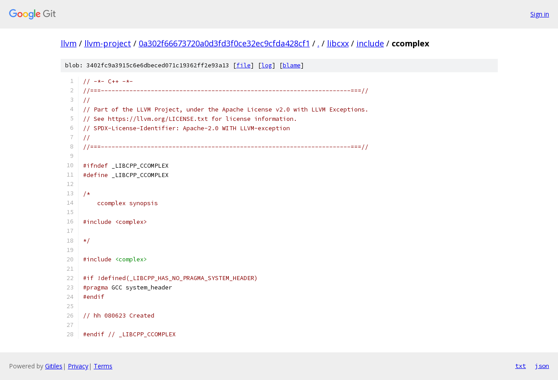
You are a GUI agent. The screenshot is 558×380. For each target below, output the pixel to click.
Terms (103, 366)
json (542, 366)
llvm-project (107, 43)
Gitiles (53, 366)
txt (520, 366)
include (370, 43)
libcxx (338, 43)
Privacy (78, 366)
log (266, 65)
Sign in (539, 14)
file (243, 65)
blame (292, 65)
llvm (69, 43)
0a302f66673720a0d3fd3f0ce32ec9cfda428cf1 (224, 43)
